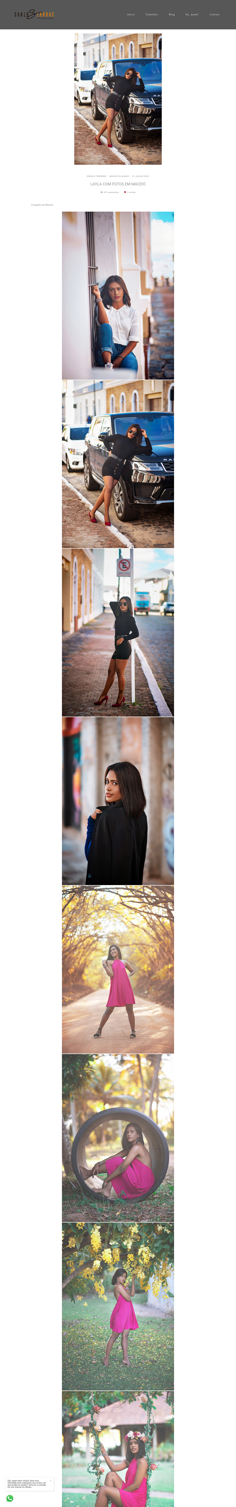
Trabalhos (152, 14)
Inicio (131, 14)
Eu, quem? (192, 14)
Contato (215, 14)
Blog (172, 14)
